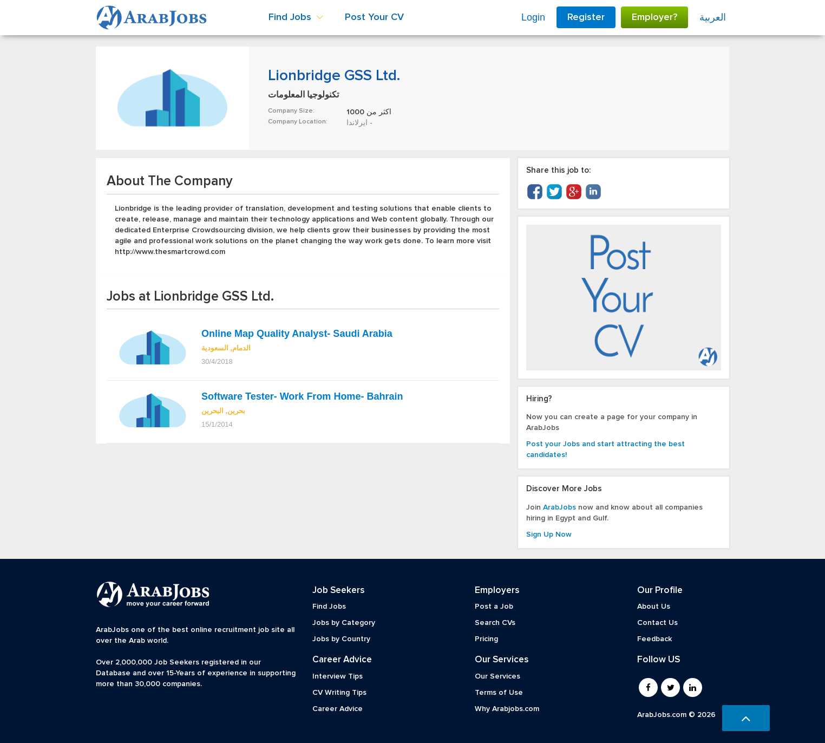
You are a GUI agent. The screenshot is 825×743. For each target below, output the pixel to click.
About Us (653, 606)
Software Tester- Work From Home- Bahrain (302, 396)
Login (533, 17)
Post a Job (494, 606)
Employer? (654, 17)
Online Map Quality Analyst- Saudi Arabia (296, 333)
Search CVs (495, 623)
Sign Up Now (549, 534)
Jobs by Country (341, 639)
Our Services (497, 676)
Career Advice (337, 709)
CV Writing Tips (339, 692)
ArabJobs (559, 507)
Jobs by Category (343, 623)
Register (586, 17)
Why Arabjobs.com (507, 709)
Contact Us (657, 623)
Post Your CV (374, 17)
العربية (712, 17)
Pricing (486, 639)
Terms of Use (499, 692)
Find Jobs (329, 606)
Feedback (654, 639)
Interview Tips (337, 676)
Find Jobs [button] (296, 17)
